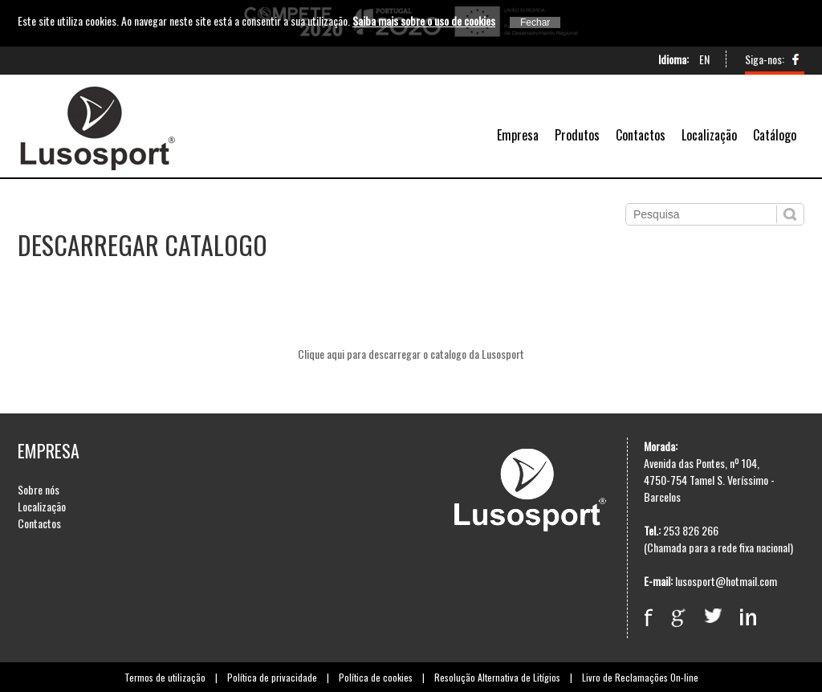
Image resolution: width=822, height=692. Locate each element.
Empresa (518, 135)
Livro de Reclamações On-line (640, 677)
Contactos (640, 135)
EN (704, 59)
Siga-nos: (764, 59)
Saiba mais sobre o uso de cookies (423, 20)
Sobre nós (38, 489)
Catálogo (774, 135)
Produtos (577, 135)
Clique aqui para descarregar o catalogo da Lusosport (411, 353)
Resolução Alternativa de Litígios (497, 677)
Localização (709, 135)
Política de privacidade (272, 677)
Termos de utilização (165, 677)
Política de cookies (376, 677)
